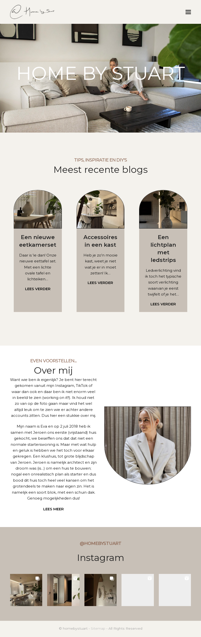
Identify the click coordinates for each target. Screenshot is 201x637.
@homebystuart (100, 544)
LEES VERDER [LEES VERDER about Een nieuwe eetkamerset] (38, 289)
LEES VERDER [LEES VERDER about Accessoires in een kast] (100, 283)
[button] (188, 12)
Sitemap (98, 629)
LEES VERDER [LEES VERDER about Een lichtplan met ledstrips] (163, 304)
